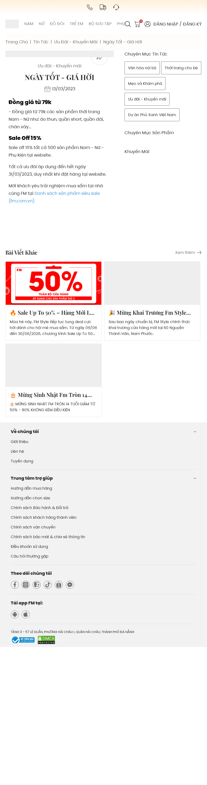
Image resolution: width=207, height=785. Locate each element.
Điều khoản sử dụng (29, 684)
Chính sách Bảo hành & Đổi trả (39, 645)
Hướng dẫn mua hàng (31, 626)
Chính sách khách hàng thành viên (44, 655)
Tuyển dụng (22, 599)
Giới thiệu (19, 579)
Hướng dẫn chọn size (30, 636)
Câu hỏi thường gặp (29, 694)
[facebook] (99, 195)
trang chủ (16, 42)
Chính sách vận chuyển (33, 665)
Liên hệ (17, 589)
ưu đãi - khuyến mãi (76, 42)
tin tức (41, 42)
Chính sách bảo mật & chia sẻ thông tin (48, 674)
